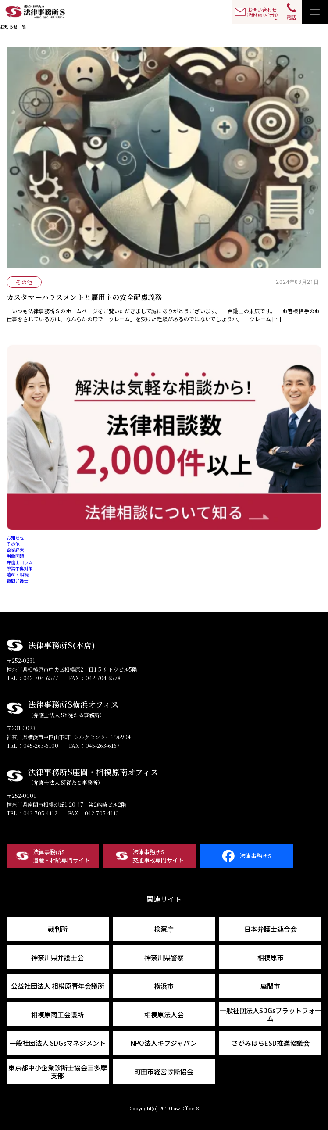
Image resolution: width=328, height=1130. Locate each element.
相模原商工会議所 (57, 1014)
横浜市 (164, 986)
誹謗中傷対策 (20, 568)
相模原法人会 (164, 1014)
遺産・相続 (18, 574)
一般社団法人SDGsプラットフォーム (270, 1014)
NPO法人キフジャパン (164, 1043)
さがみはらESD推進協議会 (271, 1043)
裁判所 (58, 928)
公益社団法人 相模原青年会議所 (57, 986)
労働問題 (15, 556)
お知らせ (15, 537)
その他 (13, 543)
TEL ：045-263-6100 (32, 745)
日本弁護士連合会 (270, 928)
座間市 (270, 986)
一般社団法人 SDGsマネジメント (57, 1043)
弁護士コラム (20, 562)
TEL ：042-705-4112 (32, 813)
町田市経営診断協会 (163, 1071)
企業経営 (15, 550)
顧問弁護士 (18, 580)
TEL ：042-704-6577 (32, 678)
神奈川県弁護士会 (57, 957)
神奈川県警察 (164, 957)
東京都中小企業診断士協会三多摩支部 (57, 1071)
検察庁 (164, 928)
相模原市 (270, 957)
